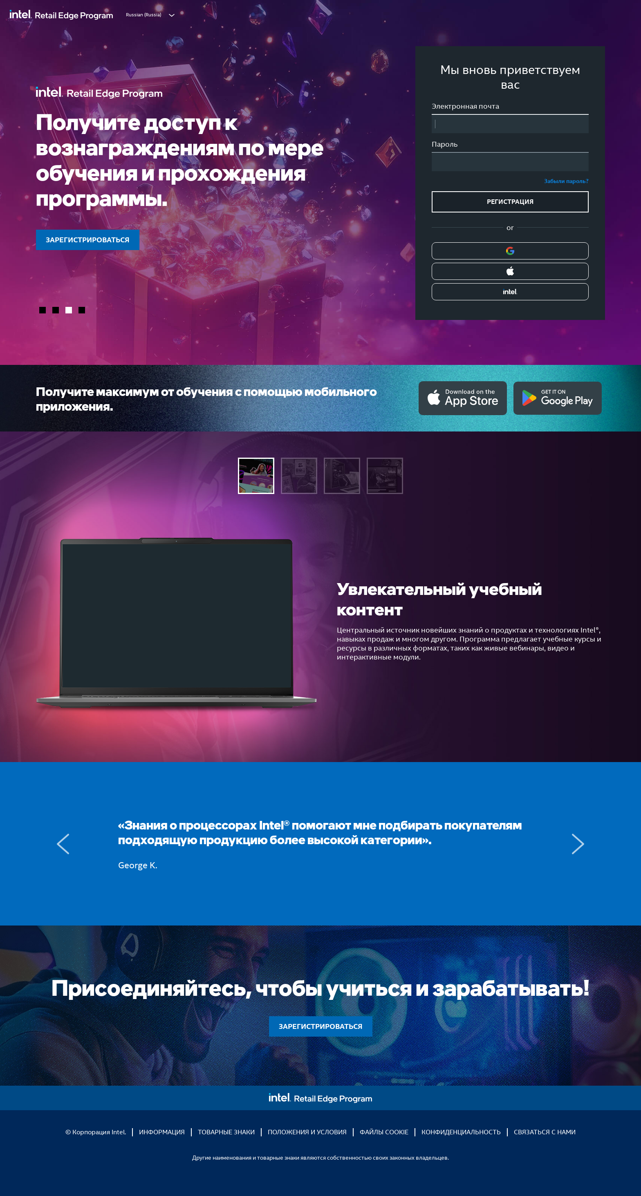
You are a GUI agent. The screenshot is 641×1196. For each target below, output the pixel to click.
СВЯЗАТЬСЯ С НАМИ (545, 1132)
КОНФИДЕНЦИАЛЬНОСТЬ (461, 1132)
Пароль (444, 144)
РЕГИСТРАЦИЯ (510, 201)
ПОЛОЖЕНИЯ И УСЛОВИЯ (307, 1132)
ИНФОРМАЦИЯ (162, 1132)
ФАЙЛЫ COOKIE (384, 1132)
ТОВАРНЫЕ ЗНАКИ (226, 1132)
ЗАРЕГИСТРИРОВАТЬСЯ (88, 239)
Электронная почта (465, 106)
